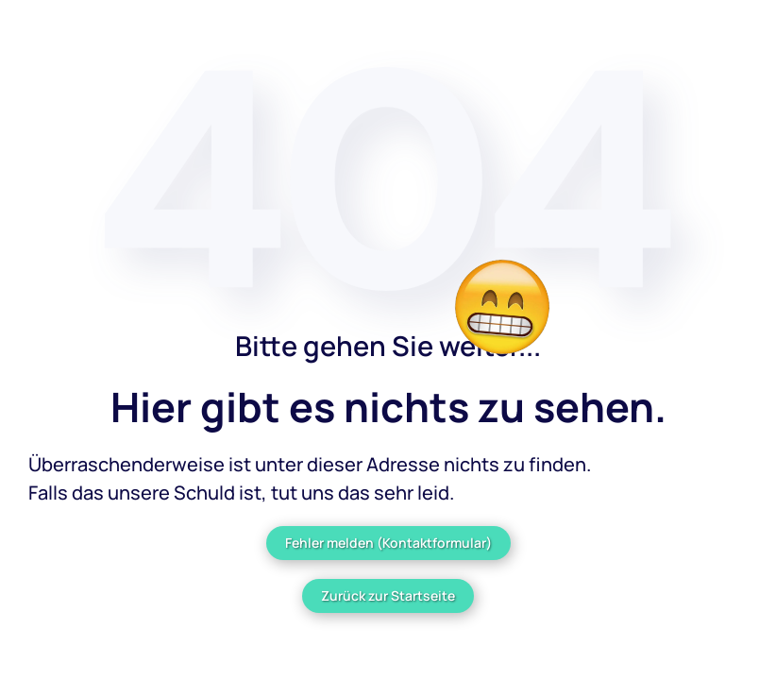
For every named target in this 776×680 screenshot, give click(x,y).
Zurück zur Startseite (388, 595)
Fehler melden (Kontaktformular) (388, 543)
